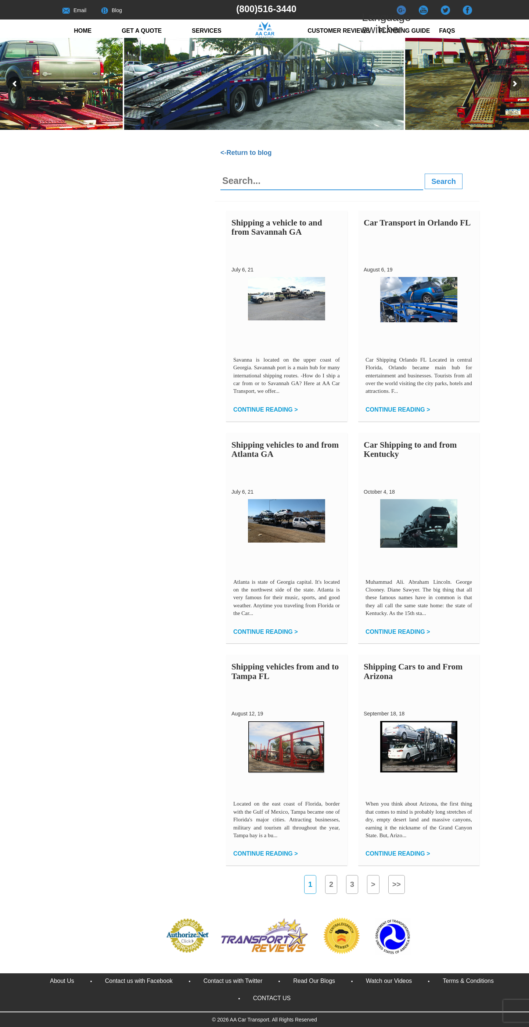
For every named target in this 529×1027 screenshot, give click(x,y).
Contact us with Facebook (139, 981)
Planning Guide (404, 31)
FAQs (447, 31)
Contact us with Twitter (233, 981)
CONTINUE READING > (265, 409)
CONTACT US (272, 998)
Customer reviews (338, 31)
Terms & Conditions (468, 981)
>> (396, 884)
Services (207, 31)
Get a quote (142, 31)
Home (82, 31)
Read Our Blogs (314, 981)
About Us (62, 981)
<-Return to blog (245, 152)
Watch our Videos (389, 981)
